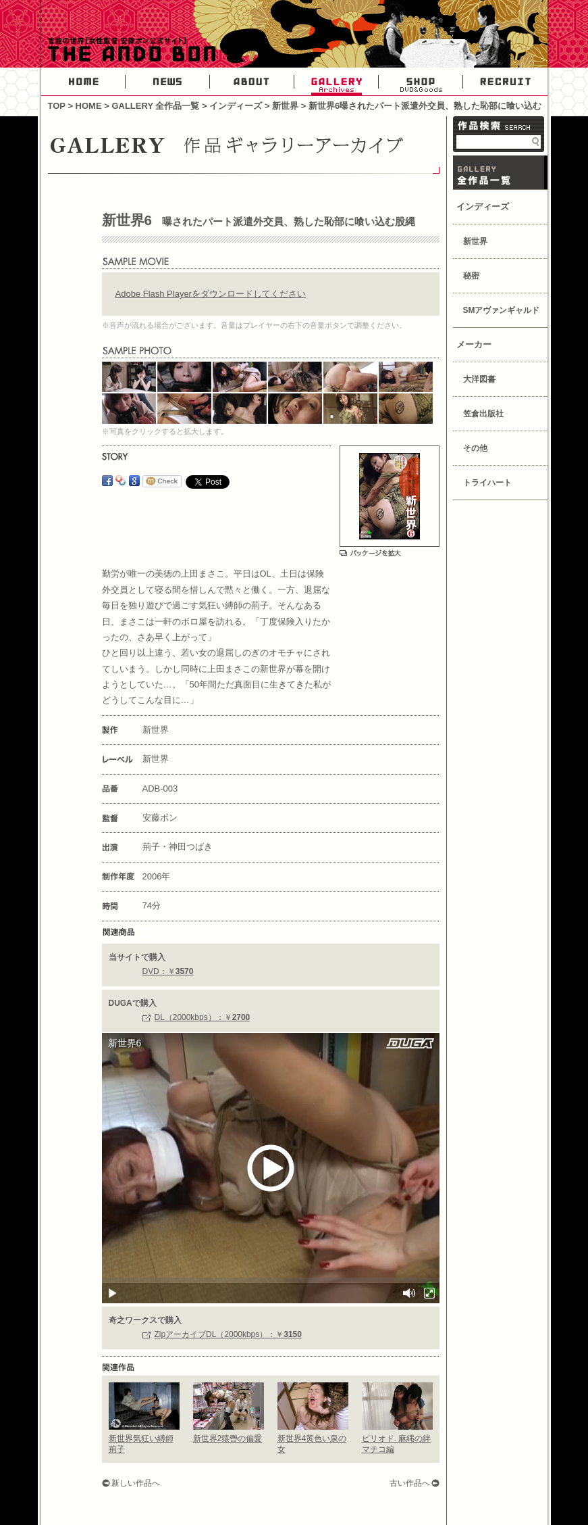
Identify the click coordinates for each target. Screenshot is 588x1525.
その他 (475, 448)
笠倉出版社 (483, 413)
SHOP (421, 82)
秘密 (471, 276)
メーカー (473, 344)
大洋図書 (479, 379)
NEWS (168, 82)
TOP (56, 106)
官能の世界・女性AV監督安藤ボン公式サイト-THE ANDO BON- (129, 51)
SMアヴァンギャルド (501, 310)
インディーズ (235, 106)
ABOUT (252, 82)
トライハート (487, 482)
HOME (83, 82)
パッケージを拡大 (370, 553)
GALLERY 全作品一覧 (155, 106)
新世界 (285, 106)
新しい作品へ (135, 1483)
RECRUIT (505, 82)
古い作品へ (410, 1483)
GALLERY (336, 82)
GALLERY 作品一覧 (500, 172)
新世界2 (228, 1438)
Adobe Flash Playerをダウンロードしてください (210, 294)
